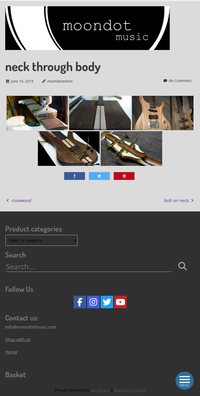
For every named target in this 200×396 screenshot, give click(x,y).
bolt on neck (179, 200)
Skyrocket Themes (130, 390)
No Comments (180, 80)
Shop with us (18, 339)
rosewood (18, 200)
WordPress (100, 390)
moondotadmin (59, 81)
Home (11, 352)
